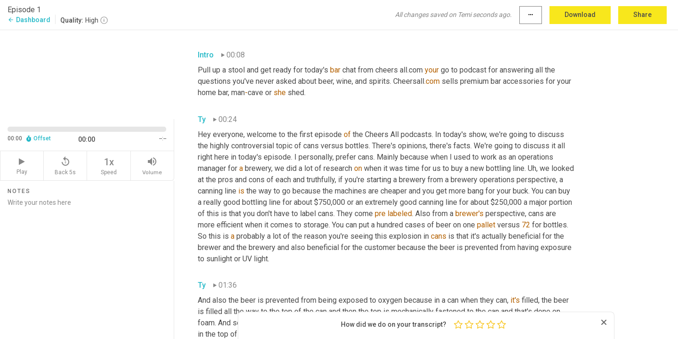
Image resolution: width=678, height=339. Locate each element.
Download (580, 14)
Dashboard (29, 20)
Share (642, 14)
